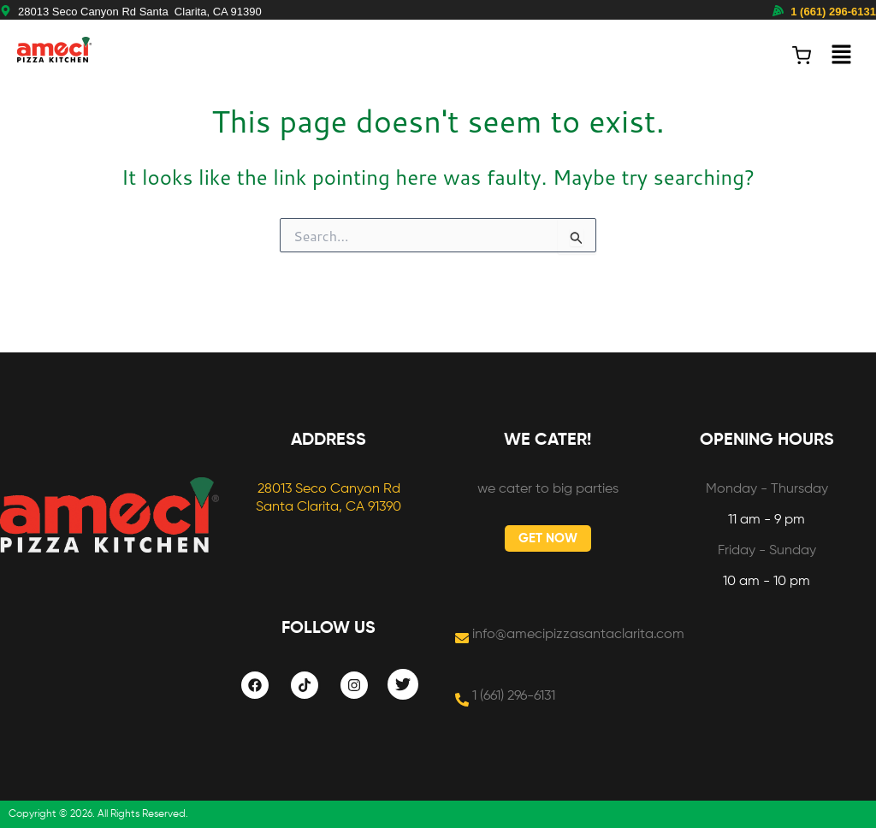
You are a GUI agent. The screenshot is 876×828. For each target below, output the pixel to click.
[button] (842, 55)
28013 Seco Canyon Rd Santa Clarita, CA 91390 (140, 11)
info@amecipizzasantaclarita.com (578, 635)
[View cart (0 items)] (801, 55)
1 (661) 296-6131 (833, 11)
